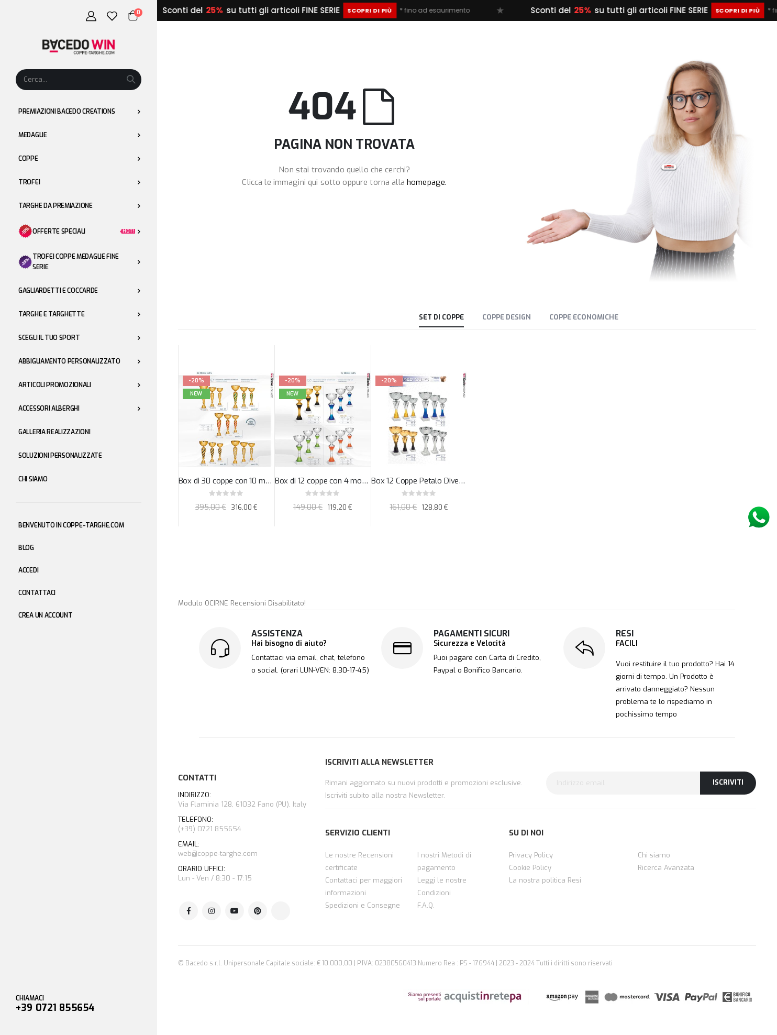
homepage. (427, 182)
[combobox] (78, 79)
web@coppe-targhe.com (218, 853)
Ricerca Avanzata (666, 867)
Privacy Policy (531, 855)
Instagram (211, 910)
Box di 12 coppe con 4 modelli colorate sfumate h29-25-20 (323, 481)
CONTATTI (197, 778)
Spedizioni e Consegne (362, 905)
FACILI (627, 643)
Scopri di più (418, 10)
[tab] (441, 318)
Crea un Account (45, 615)
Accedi (28, 570)
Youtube (234, 910)
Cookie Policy (530, 867)
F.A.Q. (426, 905)
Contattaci (37, 593)
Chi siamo (654, 855)
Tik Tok (280, 910)
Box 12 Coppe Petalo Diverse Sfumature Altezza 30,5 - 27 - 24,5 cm (419, 481)
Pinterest (257, 910)
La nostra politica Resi (545, 880)
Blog (26, 548)
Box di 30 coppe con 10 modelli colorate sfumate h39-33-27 (226, 481)
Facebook (188, 910)
